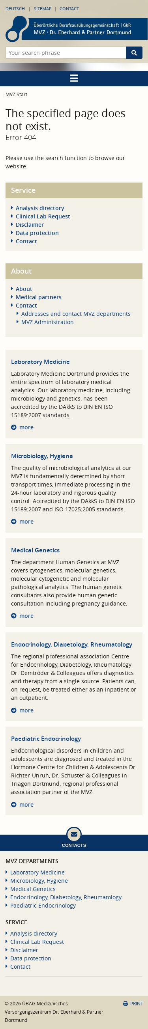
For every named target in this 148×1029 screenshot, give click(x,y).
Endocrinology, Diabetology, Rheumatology (71, 644)
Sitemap (43, 8)
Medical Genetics (35, 550)
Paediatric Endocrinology (46, 738)
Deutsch (15, 8)
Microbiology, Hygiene (42, 456)
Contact (69, 8)
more (26, 427)
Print (133, 1003)
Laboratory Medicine (40, 362)
